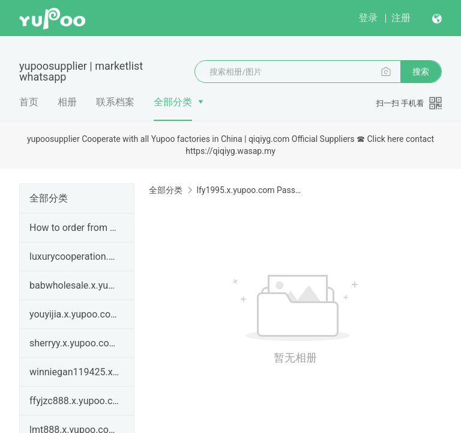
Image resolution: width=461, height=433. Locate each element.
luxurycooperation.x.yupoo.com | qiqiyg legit (74, 256)
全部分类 (173, 102)
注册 (401, 17)
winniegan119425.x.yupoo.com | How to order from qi (74, 372)
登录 (368, 17)
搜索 (420, 71)
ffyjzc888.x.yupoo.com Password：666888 (74, 401)
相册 (67, 102)
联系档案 (115, 102)
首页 (28, 102)
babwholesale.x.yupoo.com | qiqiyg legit (74, 285)
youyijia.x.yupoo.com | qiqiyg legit (74, 314)
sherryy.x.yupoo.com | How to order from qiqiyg (74, 343)
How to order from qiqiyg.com (74, 227)
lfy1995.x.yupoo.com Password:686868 (248, 190)
